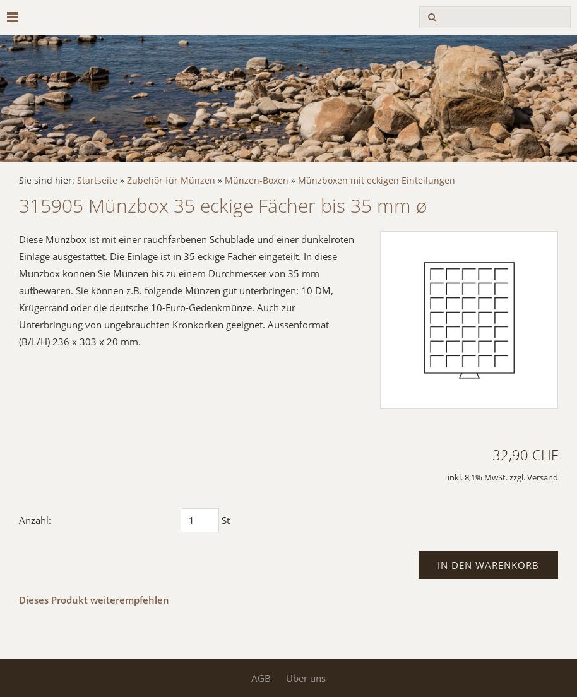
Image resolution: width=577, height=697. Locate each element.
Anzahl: (35, 520)
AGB (261, 678)
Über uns (306, 678)
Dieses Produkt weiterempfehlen (94, 599)
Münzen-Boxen (256, 180)
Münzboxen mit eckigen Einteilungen (376, 180)
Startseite (97, 180)
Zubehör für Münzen (171, 180)
